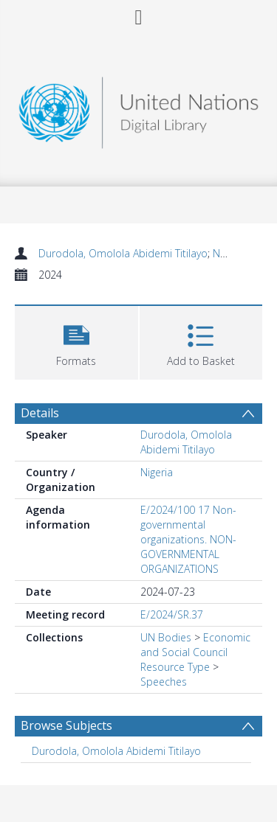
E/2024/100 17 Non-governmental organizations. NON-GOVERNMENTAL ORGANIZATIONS (188, 539)
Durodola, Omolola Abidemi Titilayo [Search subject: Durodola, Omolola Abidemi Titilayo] (116, 751)
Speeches (163, 682)
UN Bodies (165, 637)
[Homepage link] (139, 108)
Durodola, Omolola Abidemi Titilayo (123, 253)
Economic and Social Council (195, 644)
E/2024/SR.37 (171, 614)
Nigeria (156, 472)
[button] (76, 341)
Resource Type (175, 667)
